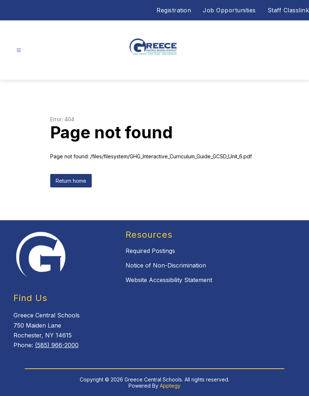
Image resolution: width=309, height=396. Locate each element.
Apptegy (170, 386)
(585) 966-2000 (57, 345)
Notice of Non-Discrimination (166, 265)
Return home (71, 181)
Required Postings (150, 250)
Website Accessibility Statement (169, 280)
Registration (174, 10)
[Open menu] (19, 50)
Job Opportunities (229, 10)
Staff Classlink (288, 10)
